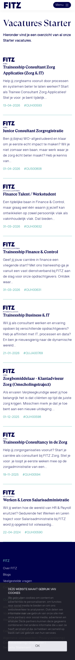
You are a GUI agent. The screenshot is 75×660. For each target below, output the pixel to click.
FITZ (6, 561)
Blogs (7, 574)
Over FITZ (10, 568)
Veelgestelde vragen (17, 581)
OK (37, 646)
